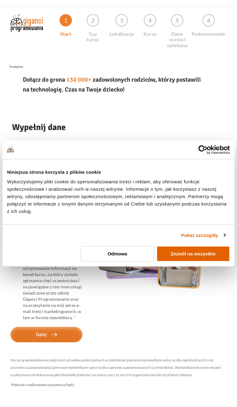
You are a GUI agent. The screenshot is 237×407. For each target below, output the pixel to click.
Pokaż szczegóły (199, 235)
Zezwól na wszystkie (193, 253)
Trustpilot (16, 66)
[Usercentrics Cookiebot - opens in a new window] (203, 149)
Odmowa (117, 253)
